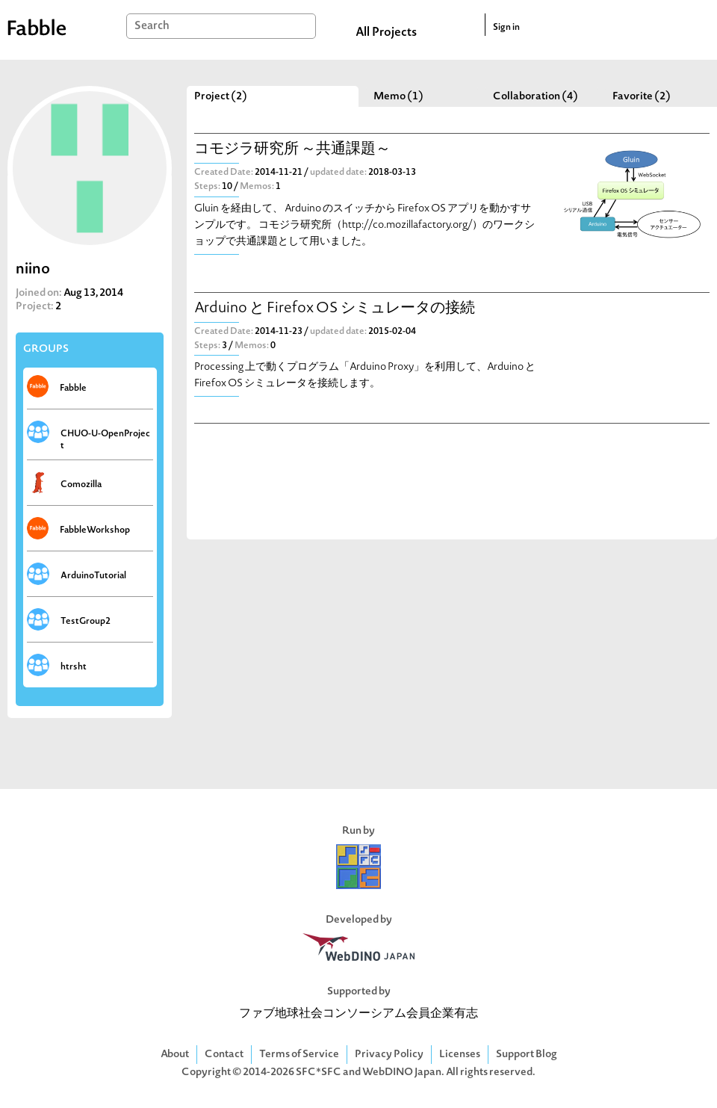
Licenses (459, 1054)
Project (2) (220, 96)
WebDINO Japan (401, 1072)
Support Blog (526, 1054)
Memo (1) (398, 96)
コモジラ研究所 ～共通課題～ (292, 150)
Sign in (506, 27)
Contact (224, 1054)
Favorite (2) (641, 96)
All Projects (386, 33)
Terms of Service (299, 1054)
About (175, 1054)
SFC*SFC (318, 1072)
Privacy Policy (389, 1054)
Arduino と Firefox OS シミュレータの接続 (334, 309)
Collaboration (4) (535, 96)
